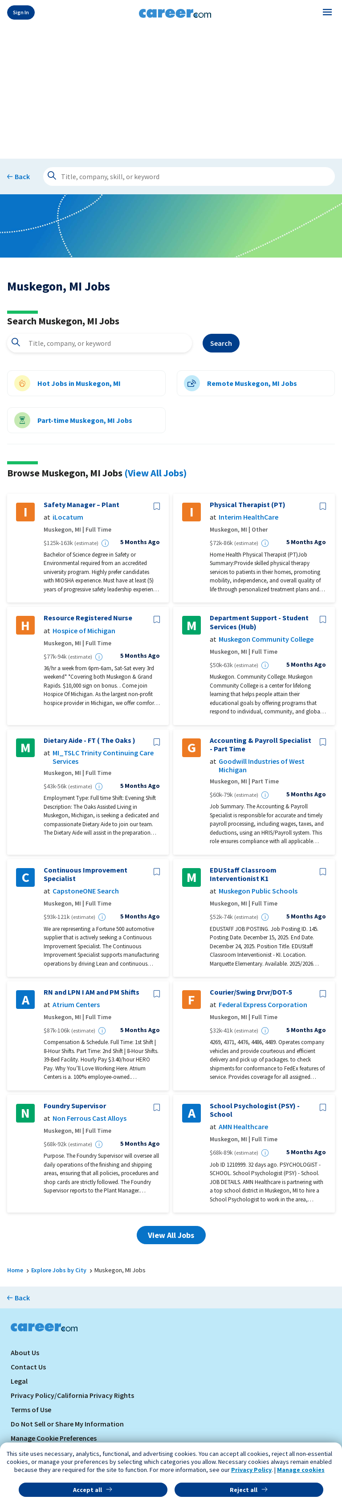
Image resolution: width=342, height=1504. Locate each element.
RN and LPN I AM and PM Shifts (91, 992)
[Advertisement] (171, 90)
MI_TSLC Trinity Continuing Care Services (103, 757)
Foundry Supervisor (75, 1106)
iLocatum (68, 517)
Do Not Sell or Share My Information (67, 1423)
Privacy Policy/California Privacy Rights (72, 1395)
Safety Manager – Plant (81, 504)
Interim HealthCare (248, 517)
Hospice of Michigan (84, 631)
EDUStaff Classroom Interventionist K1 (243, 874)
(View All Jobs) (155, 473)
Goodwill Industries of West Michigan (262, 765)
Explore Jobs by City (58, 1270)
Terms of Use (31, 1409)
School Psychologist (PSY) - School (255, 1110)
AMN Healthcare (243, 1127)
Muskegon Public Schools (258, 891)
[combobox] (99, 343)
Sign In (21, 12)
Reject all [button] (243, 1490)
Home (15, 1270)
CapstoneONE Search (86, 891)
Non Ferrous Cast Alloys (89, 1118)
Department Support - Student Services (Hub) (259, 622)
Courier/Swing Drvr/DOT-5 (251, 992)
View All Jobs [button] (171, 1235)
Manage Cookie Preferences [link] (54, 1438)
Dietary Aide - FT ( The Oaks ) (89, 740)
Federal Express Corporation (263, 1004)
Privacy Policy (251, 1470)
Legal (19, 1381)
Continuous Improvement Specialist (85, 874)
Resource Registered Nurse (88, 618)
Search (221, 343)
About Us (25, 1352)
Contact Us (28, 1366)
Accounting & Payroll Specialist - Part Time (260, 744)
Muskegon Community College (266, 639)
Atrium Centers (76, 1004)
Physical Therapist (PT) (247, 504)
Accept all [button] (87, 1490)
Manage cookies (301, 1470)
